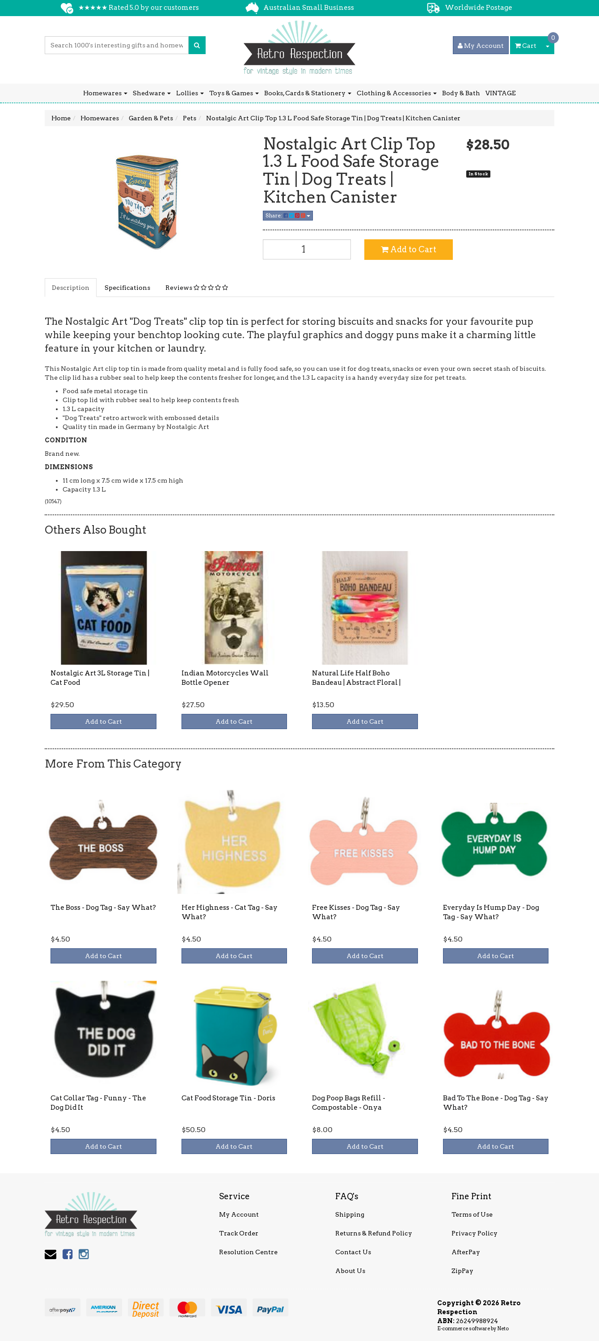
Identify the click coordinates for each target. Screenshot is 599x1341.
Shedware (152, 93)
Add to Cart (408, 249)
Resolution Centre (248, 1252)
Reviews (196, 287)
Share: (288, 215)
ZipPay (462, 1270)
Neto (503, 1328)
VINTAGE (500, 93)
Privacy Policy (474, 1233)
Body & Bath (461, 93)
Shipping (349, 1214)
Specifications (127, 287)
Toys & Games (234, 93)
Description (70, 287)
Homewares (105, 93)
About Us (350, 1270)
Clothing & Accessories (397, 93)
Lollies (190, 93)
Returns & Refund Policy (373, 1233)
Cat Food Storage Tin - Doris (228, 1098)
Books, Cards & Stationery (307, 93)
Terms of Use (472, 1214)
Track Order (238, 1233)
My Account (239, 1214)
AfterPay (465, 1252)
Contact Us (353, 1252)
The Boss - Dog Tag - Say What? (103, 908)
